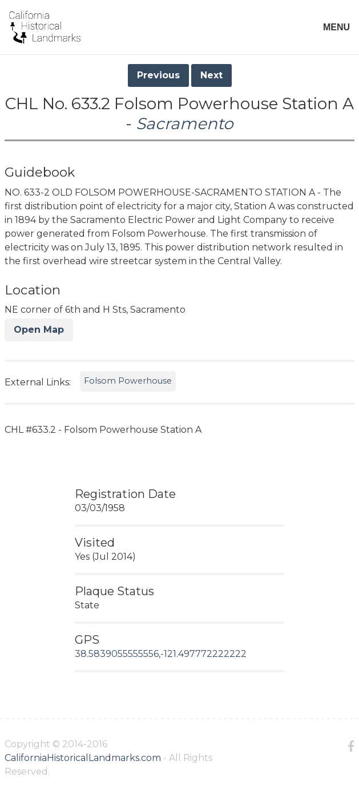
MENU (336, 27)
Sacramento (184, 123)
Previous (158, 75)
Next (211, 75)
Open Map (39, 329)
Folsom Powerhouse (128, 381)
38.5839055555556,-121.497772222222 (161, 653)
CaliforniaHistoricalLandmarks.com (83, 757)
